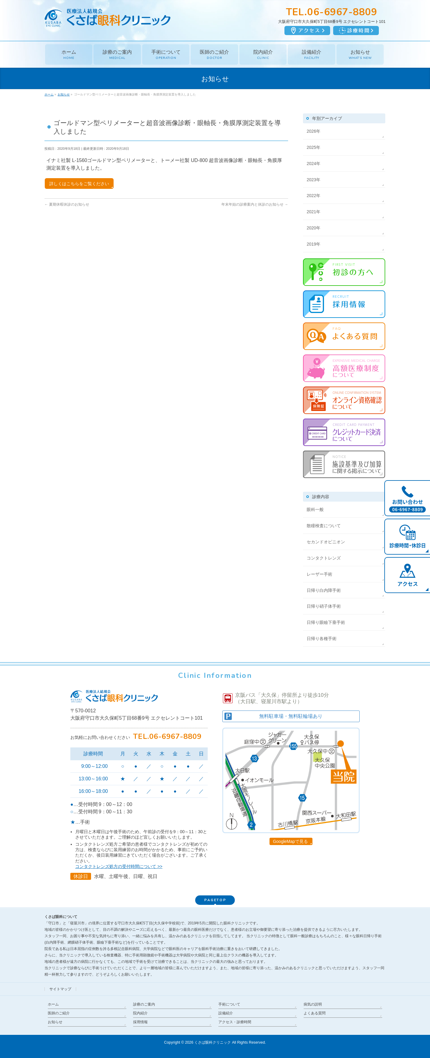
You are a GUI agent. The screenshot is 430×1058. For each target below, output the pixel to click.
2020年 (313, 227)
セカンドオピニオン (326, 541)
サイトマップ (60, 989)
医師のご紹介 (59, 1013)
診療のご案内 (144, 1004)
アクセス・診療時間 (234, 1022)
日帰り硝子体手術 (324, 606)
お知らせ (55, 1022)
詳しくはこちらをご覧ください (79, 183)
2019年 (313, 244)
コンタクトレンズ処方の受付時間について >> (118, 866)
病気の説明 (313, 1004)
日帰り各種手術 (322, 638)
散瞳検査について (324, 525)
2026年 (313, 131)
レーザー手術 (319, 574)
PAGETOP (215, 900)
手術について (229, 1004)
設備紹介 (225, 1013)
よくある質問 (315, 1013)
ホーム (53, 1004)
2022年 (313, 195)
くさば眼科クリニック (212, 1042)
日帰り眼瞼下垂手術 (326, 622)
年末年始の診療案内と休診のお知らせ (254, 204)
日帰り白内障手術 (324, 590)
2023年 (313, 179)
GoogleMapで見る (290, 841)
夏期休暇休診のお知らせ (66, 204)
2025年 (313, 147)
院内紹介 (140, 1013)
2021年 (313, 211)
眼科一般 (315, 509)
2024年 (313, 163)
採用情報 (140, 1022)
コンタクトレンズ (324, 558)
